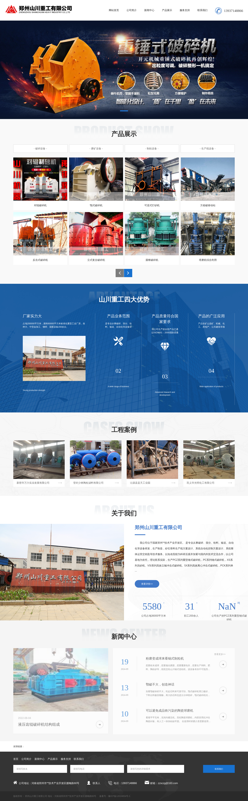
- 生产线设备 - (208, 148)
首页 (15, 759)
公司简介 (132, 10)
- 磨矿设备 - (96, 148)
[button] (124, 110)
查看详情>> (147, 584)
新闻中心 (149, 10)
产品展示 (167, 10)
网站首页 (114, 10)
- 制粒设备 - (151, 148)
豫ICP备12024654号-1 (119, 796)
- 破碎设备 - (40, 148)
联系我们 (202, 10)
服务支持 (185, 10)
